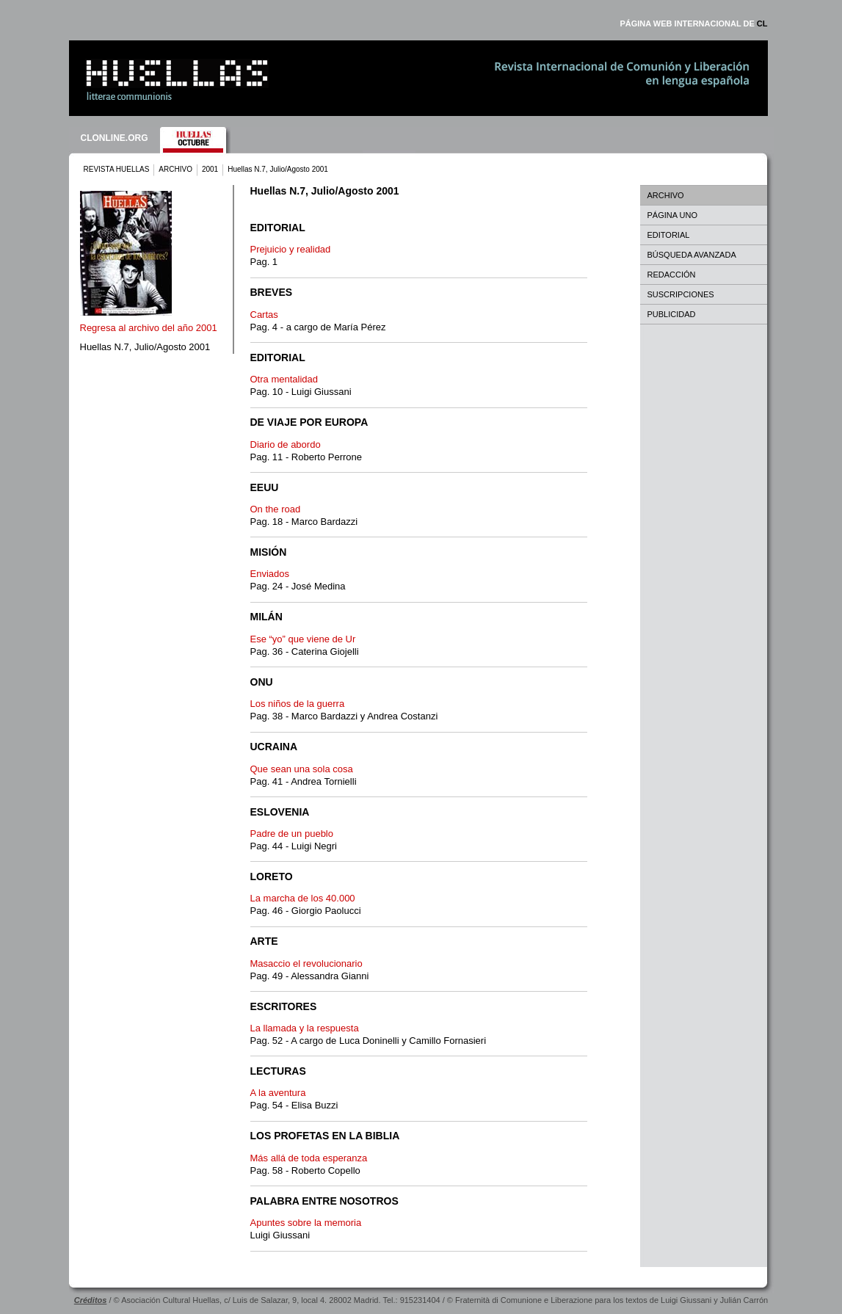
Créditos (90, 1300)
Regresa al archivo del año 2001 (148, 327)
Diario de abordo (285, 444)
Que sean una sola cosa (301, 768)
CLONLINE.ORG (114, 138)
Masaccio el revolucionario (306, 963)
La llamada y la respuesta (304, 1028)
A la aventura (278, 1092)
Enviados (269, 573)
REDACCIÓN (671, 274)
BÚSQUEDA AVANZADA (691, 254)
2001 (210, 169)
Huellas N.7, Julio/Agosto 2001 (145, 346)
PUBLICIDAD (671, 314)
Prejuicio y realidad (290, 249)
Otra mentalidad (284, 379)
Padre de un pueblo (291, 833)
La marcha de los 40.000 (302, 898)
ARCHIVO (175, 169)
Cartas (264, 314)
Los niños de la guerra (297, 703)
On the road (275, 509)
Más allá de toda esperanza (309, 1158)
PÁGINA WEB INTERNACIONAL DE (693, 23)
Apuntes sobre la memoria (306, 1222)
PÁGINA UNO (672, 215)
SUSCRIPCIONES (680, 294)
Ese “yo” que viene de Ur (303, 639)
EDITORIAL (668, 235)
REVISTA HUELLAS (117, 169)
